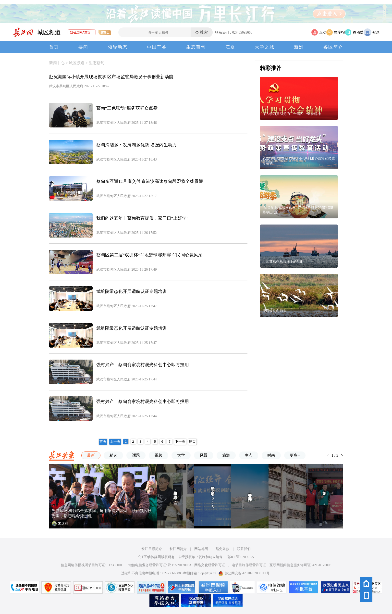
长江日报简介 (151, 549)
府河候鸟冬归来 (274, 311)
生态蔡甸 (196, 47)
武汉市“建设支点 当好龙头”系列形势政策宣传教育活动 (298, 160)
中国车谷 (157, 47)
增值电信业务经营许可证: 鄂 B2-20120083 (159, 565)
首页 (54, 47)
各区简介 (333, 47)
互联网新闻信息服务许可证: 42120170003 (300, 565)
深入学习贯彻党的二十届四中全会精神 (291, 114)
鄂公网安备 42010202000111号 (244, 573)
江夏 (230, 47)
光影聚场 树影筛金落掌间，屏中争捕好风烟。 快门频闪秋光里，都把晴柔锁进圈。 (102, 513)
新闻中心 (57, 63)
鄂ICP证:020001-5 (240, 557)
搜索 (204, 32)
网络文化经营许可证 (209, 565)
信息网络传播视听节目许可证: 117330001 (91, 565)
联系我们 (244, 549)
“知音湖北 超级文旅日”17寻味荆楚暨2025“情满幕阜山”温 (297, 210)
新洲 (299, 47)
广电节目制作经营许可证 (247, 565)
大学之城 (264, 47)
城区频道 (49, 32)
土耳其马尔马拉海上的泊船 (283, 261)
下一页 (180, 441)
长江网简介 (178, 549)
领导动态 (117, 47)
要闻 (83, 47)
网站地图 (201, 549)
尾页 (192, 441)
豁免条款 (222, 549)
